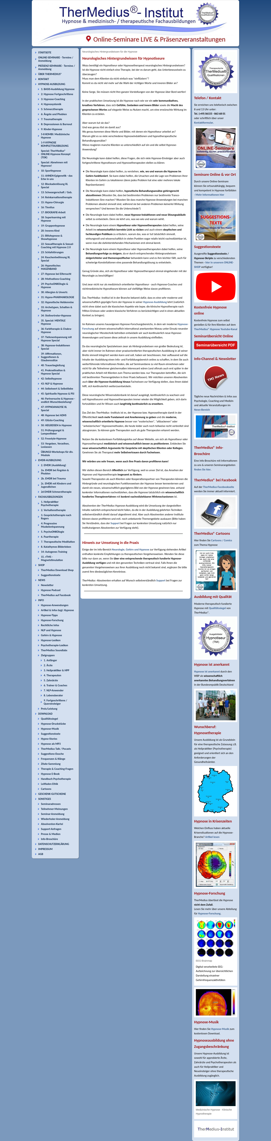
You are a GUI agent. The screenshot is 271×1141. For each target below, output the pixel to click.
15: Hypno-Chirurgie (52, 202)
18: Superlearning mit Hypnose (53, 219)
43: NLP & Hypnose (52, 383)
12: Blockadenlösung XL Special (54, 185)
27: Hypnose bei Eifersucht (56, 273)
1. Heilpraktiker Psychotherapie (50, 503)
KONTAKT (43, 79)
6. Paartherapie (50, 536)
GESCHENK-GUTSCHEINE (52, 794)
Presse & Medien (50, 834)
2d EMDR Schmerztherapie (56, 491)
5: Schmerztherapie (52, 109)
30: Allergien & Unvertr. (54, 292)
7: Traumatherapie (51, 119)
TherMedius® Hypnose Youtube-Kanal (215, 329)
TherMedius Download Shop (57, 570)
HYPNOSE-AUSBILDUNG (51, 84)
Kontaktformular (203, 122)
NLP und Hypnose (51, 630)
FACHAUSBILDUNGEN (50, 496)
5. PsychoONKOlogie (52, 531)
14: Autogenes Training (54, 551)
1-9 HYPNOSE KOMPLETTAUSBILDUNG (54, 144)
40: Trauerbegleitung (53, 365)
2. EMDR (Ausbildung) (53, 465)
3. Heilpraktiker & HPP (56, 670)
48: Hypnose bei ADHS (53, 415)
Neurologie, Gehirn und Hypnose (130, 549)
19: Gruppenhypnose (53, 225)
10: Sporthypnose (51, 170)
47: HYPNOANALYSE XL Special (54, 408)
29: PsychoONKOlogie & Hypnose (54, 285)
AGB (40, 854)
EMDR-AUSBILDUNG (49, 460)
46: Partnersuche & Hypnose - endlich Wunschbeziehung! (58, 400)
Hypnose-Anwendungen (54, 605)
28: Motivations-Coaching (55, 278)
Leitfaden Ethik (49, 783)
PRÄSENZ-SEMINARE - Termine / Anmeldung (56, 67)
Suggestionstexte (50, 575)
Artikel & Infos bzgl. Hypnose (57, 610)
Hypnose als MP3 (51, 743)
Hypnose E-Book (50, 773)
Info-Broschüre (49, 839)
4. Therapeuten (52, 675)
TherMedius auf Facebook (56, 595)
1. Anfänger (50, 660)
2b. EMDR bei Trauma (53, 478)
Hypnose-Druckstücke (53, 723)
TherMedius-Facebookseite (218, 487)
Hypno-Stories (49, 738)
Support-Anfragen (51, 829)
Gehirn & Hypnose (51, 635)
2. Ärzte (48, 665)
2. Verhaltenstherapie (53, 510)
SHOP (41, 565)
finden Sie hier (202, 469)
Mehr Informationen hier (210, 194)
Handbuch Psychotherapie (56, 778)
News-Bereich (202, 409)
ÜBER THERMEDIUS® (50, 74)
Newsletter (47, 585)
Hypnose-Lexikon (50, 640)
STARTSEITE (44, 52)
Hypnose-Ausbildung (155, 302)
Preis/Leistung (49, 708)
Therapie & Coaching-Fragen (57, 768)
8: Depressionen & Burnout (56, 124)
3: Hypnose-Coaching (53, 99)
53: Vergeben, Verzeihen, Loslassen (55, 445)
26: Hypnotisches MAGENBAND (50, 267)
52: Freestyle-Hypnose (53, 438)
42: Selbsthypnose (51, 378)
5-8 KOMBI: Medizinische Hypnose (55, 136)
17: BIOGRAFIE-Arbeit (53, 212)
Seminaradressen (51, 804)
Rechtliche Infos (50, 625)
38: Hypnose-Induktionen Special (55, 347)
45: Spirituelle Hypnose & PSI (57, 393)
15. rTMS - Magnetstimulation (52, 558)
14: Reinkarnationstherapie (56, 197)
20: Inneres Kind (50, 230)
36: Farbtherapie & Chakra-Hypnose (56, 330)
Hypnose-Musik (50, 728)
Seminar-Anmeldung (52, 814)
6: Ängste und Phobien (54, 114)
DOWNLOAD (45, 713)
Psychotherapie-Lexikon (54, 645)
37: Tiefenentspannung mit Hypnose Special (56, 338)
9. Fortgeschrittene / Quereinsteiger (55, 702)
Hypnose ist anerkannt (207, 671)
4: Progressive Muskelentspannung (52, 525)
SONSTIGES (44, 799)
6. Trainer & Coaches (55, 685)
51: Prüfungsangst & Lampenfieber (52, 432)
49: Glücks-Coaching (52, 420)
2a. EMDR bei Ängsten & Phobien (55, 472)
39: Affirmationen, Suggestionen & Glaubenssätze (51, 357)
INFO (41, 600)
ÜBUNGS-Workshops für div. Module (57, 453)
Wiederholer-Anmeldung (55, 819)
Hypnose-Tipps (49, 615)
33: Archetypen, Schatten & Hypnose (56, 309)
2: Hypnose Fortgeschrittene (57, 94)
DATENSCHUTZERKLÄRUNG (53, 844)
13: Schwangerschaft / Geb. (56, 192)
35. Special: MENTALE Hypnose (53, 322)
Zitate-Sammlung (50, 763)
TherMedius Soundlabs (54, 650)
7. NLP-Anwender (54, 690)
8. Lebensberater (53, 695)
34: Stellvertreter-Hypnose (56, 315)
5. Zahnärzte (51, 680)
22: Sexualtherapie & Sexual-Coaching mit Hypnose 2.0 (57, 245)
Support (115, 523)
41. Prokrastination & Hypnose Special (53, 372)
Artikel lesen (212, 837)
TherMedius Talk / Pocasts (56, 748)
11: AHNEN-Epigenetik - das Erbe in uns (56, 177)
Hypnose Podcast (50, 590)
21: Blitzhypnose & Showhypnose (51, 237)
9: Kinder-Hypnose (51, 129)
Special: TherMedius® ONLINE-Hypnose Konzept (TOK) (56, 154)
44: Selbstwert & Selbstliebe (57, 388)
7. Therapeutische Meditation (58, 541)
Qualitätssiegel (49, 718)
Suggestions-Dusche (52, 753)
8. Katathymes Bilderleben (56, 546)
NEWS (41, 580)
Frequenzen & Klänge (53, 758)
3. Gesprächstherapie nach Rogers (56, 516)
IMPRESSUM (45, 849)
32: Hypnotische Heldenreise (57, 302)
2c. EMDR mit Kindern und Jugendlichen (56, 485)
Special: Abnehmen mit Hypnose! (54, 164)
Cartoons (46, 789)
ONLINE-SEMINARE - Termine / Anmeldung (55, 59)
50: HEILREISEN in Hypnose (56, 425)
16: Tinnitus (47, 207)
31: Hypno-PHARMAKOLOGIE (57, 297)
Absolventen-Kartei (52, 824)
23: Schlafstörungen (52, 252)
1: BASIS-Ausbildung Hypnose (57, 89)
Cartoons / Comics (221, 540)
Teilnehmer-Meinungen (54, 809)
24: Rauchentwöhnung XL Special (55, 259)
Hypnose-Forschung (52, 620)
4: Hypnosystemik (51, 104)
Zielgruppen (48, 655)
